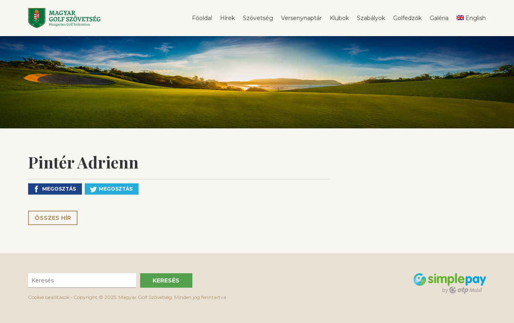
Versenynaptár (301, 18)
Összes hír (53, 217)
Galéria (439, 18)
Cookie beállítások (48, 297)
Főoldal (202, 18)
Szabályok (371, 18)
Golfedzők (407, 18)
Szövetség (258, 18)
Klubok (339, 18)
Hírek (227, 18)
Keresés (166, 280)
